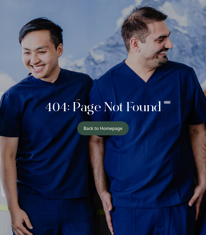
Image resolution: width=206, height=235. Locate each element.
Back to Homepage (103, 128)
